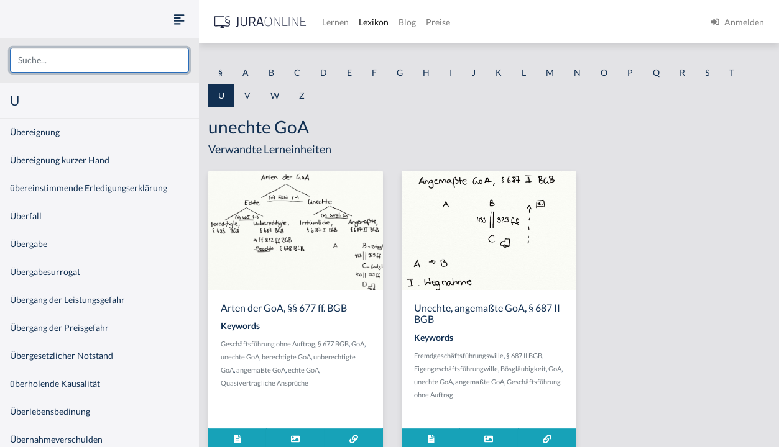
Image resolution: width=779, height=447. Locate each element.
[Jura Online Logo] (260, 22)
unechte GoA (240, 357)
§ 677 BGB (333, 344)
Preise (438, 22)
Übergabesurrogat (45, 271)
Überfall (26, 215)
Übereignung (35, 132)
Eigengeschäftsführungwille (456, 368)
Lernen (335, 22)
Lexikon (374, 22)
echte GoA (303, 370)
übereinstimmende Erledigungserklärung (88, 188)
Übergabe (28, 243)
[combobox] (99, 60)
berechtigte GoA (286, 357)
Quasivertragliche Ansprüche (264, 383)
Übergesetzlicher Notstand (61, 355)
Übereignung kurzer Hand (59, 160)
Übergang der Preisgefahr (59, 327)
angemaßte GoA (260, 370)
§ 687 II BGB (524, 355)
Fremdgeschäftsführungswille (459, 355)
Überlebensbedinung (50, 411)
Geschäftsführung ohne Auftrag (268, 344)
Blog (407, 22)
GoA (357, 344)
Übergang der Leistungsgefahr (67, 299)
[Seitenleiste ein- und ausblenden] (179, 19)
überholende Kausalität (55, 383)
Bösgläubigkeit (523, 368)
